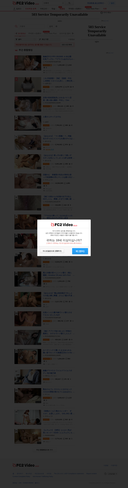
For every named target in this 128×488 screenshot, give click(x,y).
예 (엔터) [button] (80, 251)
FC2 (56, 224)
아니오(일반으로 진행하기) (52, 251)
